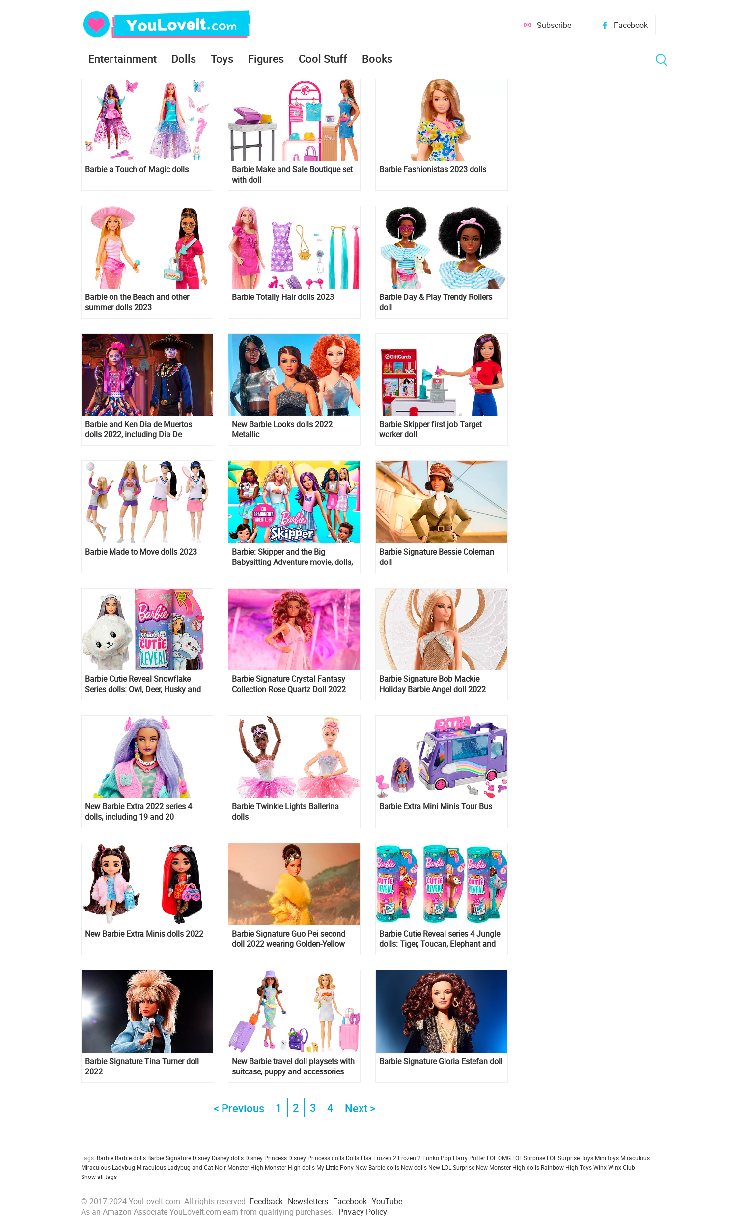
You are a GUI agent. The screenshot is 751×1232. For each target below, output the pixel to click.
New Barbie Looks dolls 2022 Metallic (282, 429)
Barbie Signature (169, 1158)
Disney (201, 1158)
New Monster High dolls (507, 1167)
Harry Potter (469, 1158)
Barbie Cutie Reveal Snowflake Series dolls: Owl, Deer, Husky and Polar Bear (143, 684)
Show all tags (99, 1176)
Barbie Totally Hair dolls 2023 (283, 297)
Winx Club (621, 1167)
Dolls (183, 59)
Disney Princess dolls (316, 1158)
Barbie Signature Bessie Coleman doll (436, 557)
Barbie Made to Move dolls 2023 (141, 552)
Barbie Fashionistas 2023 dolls (432, 169)
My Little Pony (335, 1167)
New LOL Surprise (451, 1167)
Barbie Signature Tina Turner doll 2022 (142, 1066)
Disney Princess (266, 1158)
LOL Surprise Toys (570, 1158)
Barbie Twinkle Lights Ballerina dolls (285, 812)
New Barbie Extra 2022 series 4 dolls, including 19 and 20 (138, 812)
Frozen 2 (409, 1158)
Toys (222, 59)
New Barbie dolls (377, 1167)
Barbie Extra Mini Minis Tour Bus (435, 807)
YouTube (387, 1201)
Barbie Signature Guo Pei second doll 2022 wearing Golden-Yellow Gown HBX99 (288, 939)
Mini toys (607, 1158)
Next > (360, 1108)
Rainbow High (559, 1167)
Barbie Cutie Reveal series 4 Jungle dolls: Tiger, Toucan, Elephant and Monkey (439, 939)
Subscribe (554, 25)
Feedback (266, 1201)
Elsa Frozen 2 (378, 1158)
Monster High (245, 1167)
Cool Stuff (323, 59)
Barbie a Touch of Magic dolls (137, 169)
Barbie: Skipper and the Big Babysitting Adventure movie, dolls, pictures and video (292, 557)
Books (377, 59)
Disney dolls (228, 1158)
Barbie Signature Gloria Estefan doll (440, 1061)
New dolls (414, 1167)
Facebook (631, 25)
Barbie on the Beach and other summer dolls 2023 (137, 302)
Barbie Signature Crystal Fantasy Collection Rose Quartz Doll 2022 (289, 684)
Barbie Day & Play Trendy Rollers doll (435, 302)
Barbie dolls (130, 1158)
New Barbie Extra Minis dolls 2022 (144, 934)
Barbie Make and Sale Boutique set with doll (292, 174)
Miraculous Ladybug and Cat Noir (181, 1167)
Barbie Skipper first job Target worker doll (430, 429)
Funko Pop (436, 1158)
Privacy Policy (362, 1211)
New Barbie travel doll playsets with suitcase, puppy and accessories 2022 (293, 1066)
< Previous (239, 1108)
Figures (266, 59)
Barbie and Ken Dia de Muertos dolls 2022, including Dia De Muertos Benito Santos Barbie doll (144, 429)
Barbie (105, 1158)
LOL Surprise (528, 1158)
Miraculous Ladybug (108, 1167)
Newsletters (308, 1201)
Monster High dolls (290, 1167)
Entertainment (122, 59)
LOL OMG (499, 1158)
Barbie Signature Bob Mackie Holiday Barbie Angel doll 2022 (432, 684)
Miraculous (635, 1158)
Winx (600, 1167)
